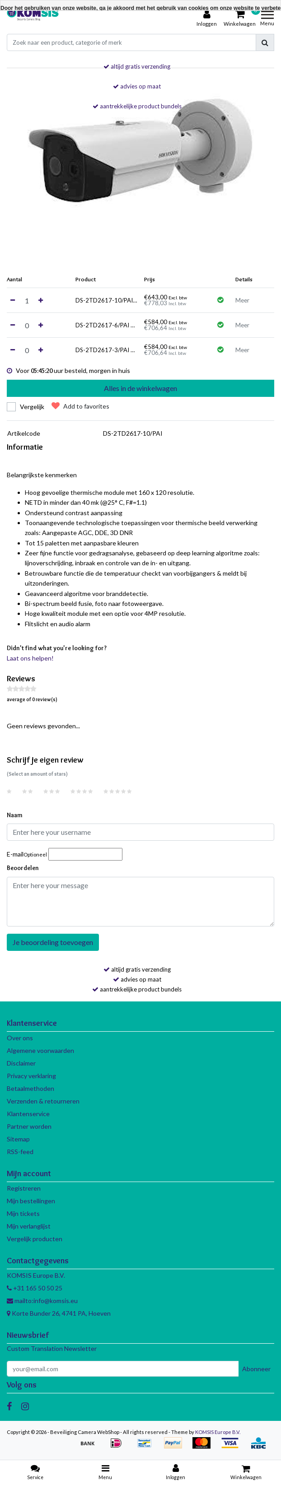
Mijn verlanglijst (29, 1226)
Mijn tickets (23, 1213)
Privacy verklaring (31, 1076)
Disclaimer (21, 1063)
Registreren (24, 1188)
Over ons (20, 1038)
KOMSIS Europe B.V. (217, 1432)
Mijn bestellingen (31, 1201)
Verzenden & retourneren (43, 1101)
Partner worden (29, 1126)
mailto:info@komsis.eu (42, 1300)
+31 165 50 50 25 (34, 1288)
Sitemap (18, 1139)
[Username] (140, 832)
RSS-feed (20, 1151)
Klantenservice (28, 1113)
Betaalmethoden (30, 1088)
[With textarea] (140, 901)
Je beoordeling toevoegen (53, 942)
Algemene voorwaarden (40, 1050)
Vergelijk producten (34, 1239)
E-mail (27, 854)
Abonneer (256, 1369)
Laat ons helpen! (30, 658)
